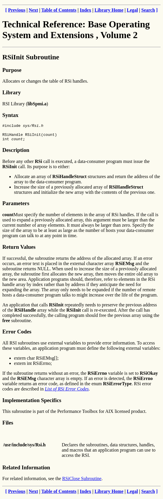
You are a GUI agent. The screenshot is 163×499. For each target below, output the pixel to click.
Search (148, 10)
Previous (16, 10)
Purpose (11, 70)
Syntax (10, 115)
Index (85, 10)
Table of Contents (58, 10)
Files (7, 425)
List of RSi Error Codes (67, 391)
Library (11, 92)
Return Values (19, 249)
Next (33, 10)
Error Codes (16, 334)
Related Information (26, 470)
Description (15, 153)
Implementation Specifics (31, 403)
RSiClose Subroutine (81, 481)
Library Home (108, 10)
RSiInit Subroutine (30, 57)
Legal (132, 10)
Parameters (15, 206)
